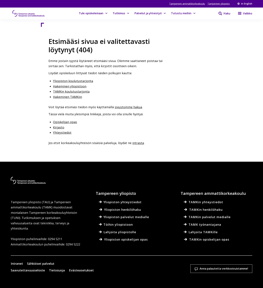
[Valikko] (243, 13)
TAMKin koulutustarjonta (71, 91)
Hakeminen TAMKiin (67, 97)
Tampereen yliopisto (218, 3)
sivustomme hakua (128, 107)
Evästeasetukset (148, 270)
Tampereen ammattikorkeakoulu (187, 3)
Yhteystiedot (62, 133)
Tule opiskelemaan (91, 13)
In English (244, 3)
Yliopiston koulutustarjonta (73, 81)
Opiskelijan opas (65, 122)
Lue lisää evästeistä (50, 280)
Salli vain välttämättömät (236, 270)
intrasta (138, 143)
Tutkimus (119, 13)
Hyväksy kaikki (192, 270)
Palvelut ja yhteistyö (148, 13)
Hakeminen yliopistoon (69, 86)
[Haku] (222, 13)
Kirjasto (58, 127)
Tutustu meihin (181, 13)
